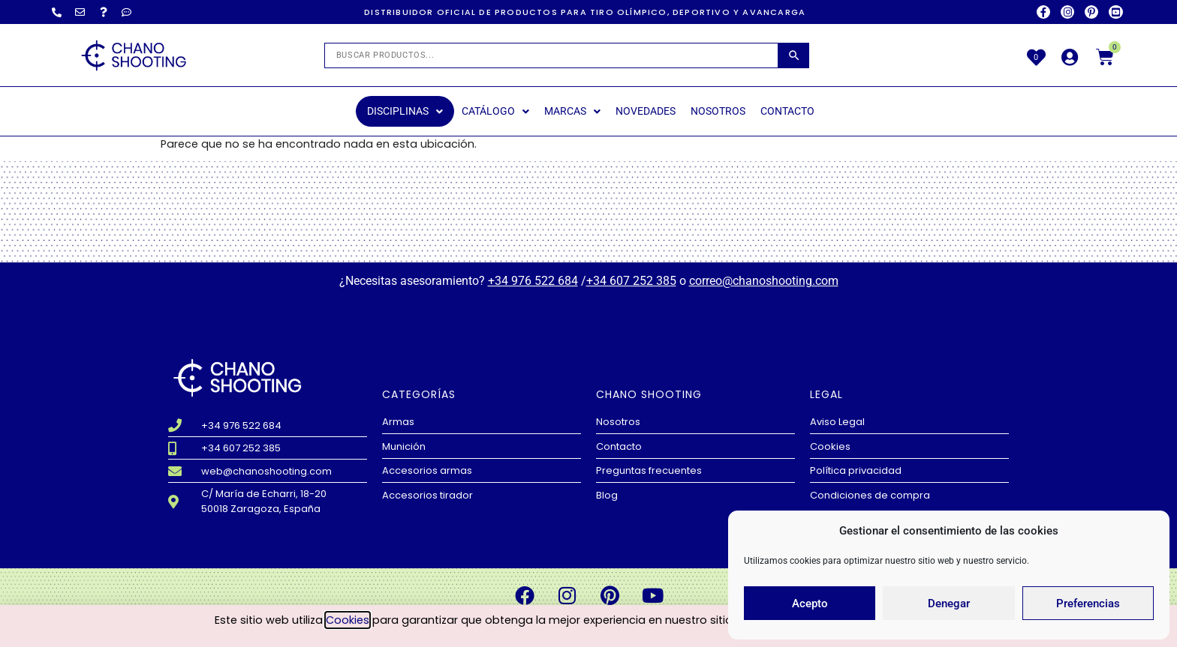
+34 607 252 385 (631, 281)
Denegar (949, 603)
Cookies (347, 620)
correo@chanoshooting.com (763, 281)
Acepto (810, 603)
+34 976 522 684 (533, 281)
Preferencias (1088, 603)
